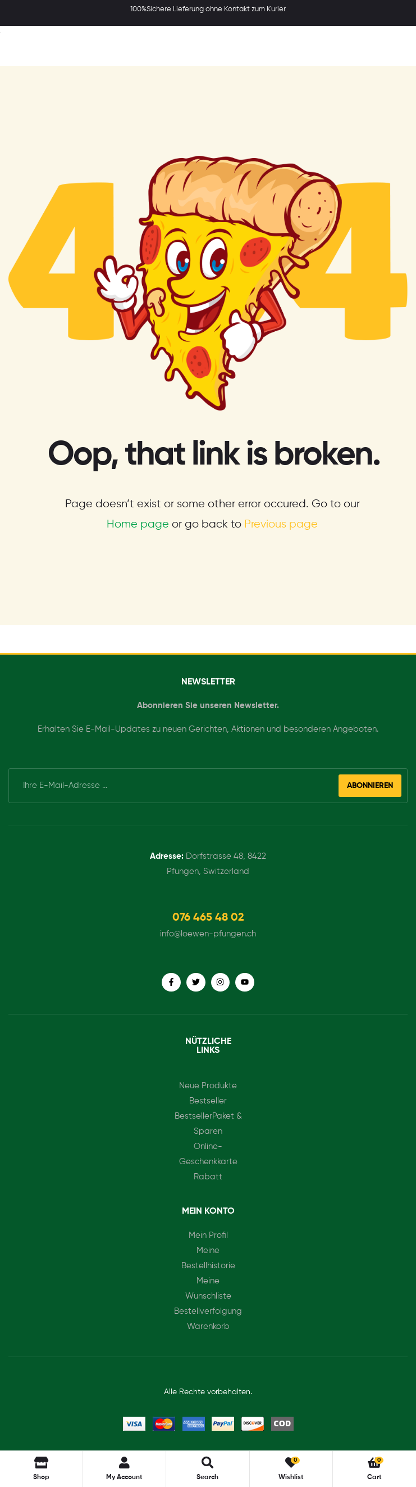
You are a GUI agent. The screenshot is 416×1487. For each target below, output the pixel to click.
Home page (138, 524)
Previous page (281, 524)
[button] (208, 917)
